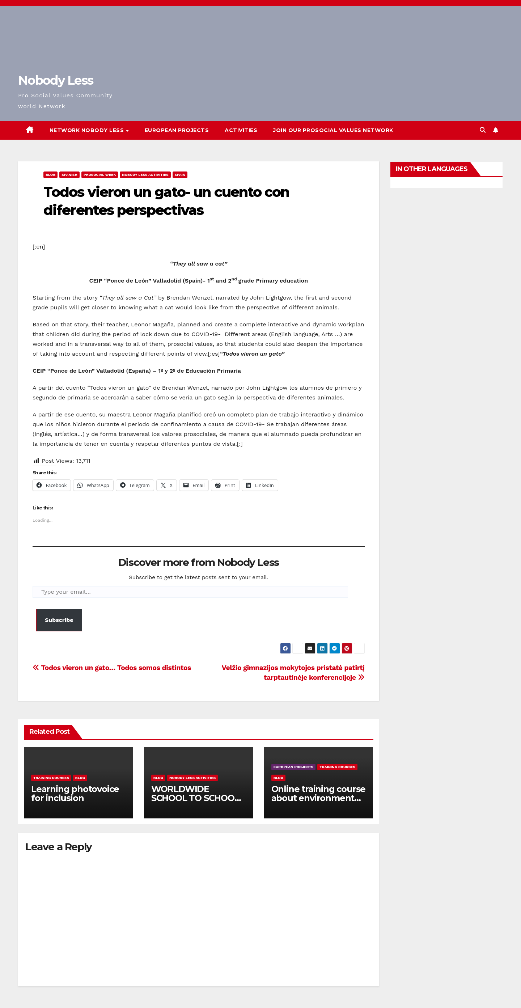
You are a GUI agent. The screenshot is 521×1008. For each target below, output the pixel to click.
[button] (483, 130)
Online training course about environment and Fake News (318, 798)
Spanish (69, 175)
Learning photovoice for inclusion (75, 793)
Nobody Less (55, 80)
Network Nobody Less (88, 130)
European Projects (177, 130)
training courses (51, 778)
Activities (241, 130)
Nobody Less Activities (145, 175)
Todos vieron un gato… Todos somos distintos (112, 668)
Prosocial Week (100, 175)
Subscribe (59, 620)
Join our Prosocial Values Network (333, 130)
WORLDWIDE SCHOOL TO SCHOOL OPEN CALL (195, 798)
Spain (180, 175)
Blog (50, 175)
